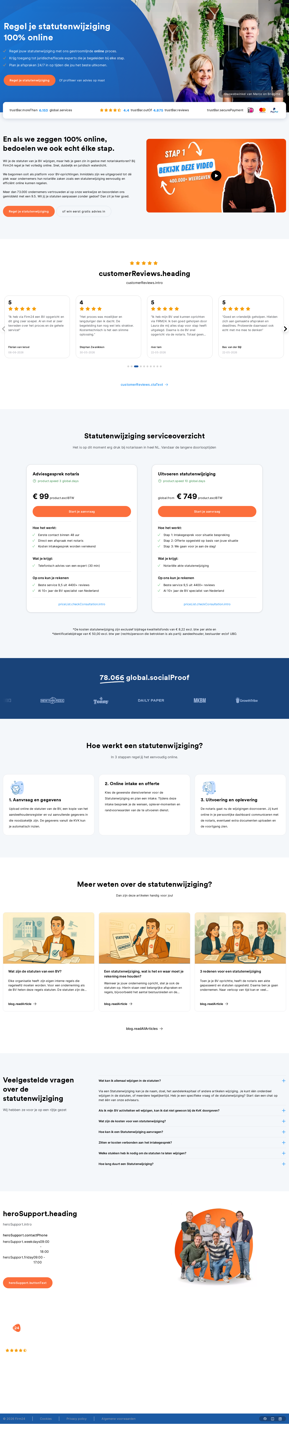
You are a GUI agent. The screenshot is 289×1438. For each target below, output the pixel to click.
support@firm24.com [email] (168, 1393)
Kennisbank (255, 1348)
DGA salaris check (161, 1340)
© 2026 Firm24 (14, 1419)
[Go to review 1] (128, 366)
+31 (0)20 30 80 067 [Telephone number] (116, 1393)
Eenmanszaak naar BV (114, 1348)
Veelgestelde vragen (261, 1340)
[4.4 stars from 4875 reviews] (49, 1350)
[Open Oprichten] (45, 7)
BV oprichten (108, 1333)
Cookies (46, 1419)
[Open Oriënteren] (130, 7)
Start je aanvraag (82, 511)
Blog (250, 1333)
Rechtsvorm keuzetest (164, 1333)
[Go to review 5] (144, 366)
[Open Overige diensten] (74, 7)
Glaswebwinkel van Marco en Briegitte (252, 94)
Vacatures (204, 1340)
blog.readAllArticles (144, 1029)
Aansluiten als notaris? (213, 1348)
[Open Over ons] (154, 7)
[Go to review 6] (147, 366)
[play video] (216, 175)
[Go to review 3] (136, 366)
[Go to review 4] (141, 366)
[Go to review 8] (154, 366)
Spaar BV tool (158, 1348)
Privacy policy (77, 1419)
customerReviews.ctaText (144, 384)
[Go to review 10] (161, 366)
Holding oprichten (111, 1340)
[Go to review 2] (132, 366)
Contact (252, 1355)
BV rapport (156, 1355)
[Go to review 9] (157, 366)
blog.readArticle (22, 1004)
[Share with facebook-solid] (265, 1418)
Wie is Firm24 (207, 1333)
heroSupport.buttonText (28, 1283)
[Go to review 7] (151, 366)
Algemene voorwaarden (118, 1419)
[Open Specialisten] (105, 7)
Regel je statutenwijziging (29, 211)
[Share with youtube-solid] (272, 1418)
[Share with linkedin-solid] (280, 1418)
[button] (192, 1080)
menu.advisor (224, 7)
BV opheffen (107, 1355)
